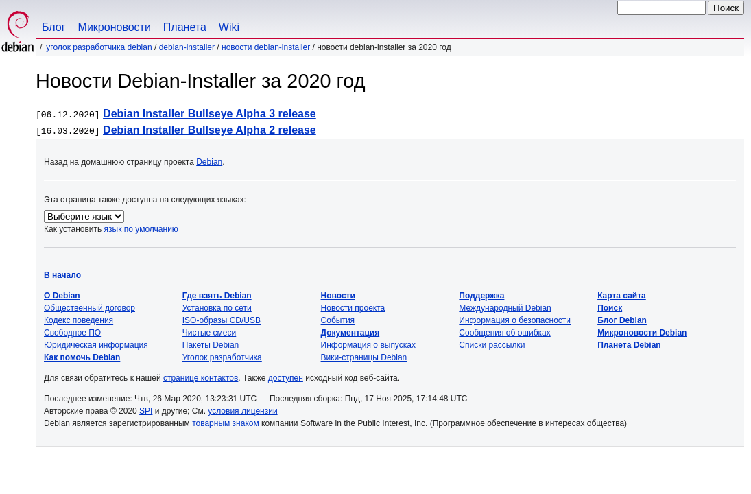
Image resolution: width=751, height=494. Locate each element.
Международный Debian (505, 308)
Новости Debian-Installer (266, 47)
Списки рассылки (492, 345)
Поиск (609, 308)
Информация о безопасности (515, 320)
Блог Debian (622, 320)
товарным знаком (225, 423)
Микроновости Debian (642, 333)
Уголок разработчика (222, 357)
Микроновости (114, 27)
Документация (350, 333)
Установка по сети (217, 308)
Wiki (229, 27)
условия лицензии (242, 411)
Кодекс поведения (78, 320)
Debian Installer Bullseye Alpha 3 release (209, 113)
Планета (184, 27)
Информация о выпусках (368, 345)
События (338, 320)
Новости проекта (353, 308)
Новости (338, 296)
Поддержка (481, 296)
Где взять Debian (217, 296)
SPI (145, 411)
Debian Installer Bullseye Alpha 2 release (209, 130)
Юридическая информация (96, 345)
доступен (285, 378)
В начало (62, 275)
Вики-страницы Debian (364, 357)
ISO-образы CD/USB (221, 320)
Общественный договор (89, 308)
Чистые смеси (209, 333)
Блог (54, 27)
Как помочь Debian (82, 357)
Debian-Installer (187, 47)
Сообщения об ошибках (504, 333)
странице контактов (200, 378)
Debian (209, 162)
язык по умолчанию (141, 229)
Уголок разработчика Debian (99, 47)
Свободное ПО (72, 333)
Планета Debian (629, 345)
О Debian (62, 296)
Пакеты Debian (210, 345)
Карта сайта (621, 296)
